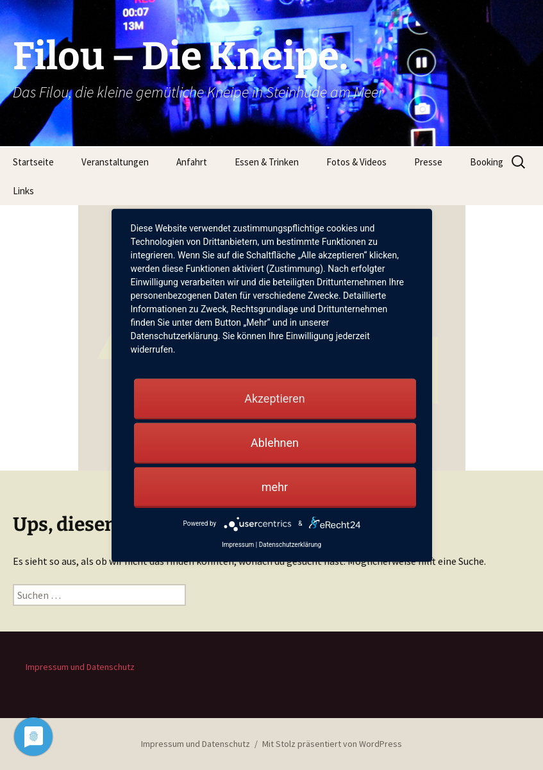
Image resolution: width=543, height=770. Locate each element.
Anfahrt (191, 162)
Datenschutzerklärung (290, 544)
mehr (275, 486)
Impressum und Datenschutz (80, 667)
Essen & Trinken (267, 162)
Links (23, 191)
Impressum (238, 544)
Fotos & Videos (356, 162)
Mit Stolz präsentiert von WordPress (332, 743)
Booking (486, 162)
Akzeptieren (274, 398)
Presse (428, 162)
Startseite (33, 162)
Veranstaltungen (115, 162)
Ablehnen (275, 442)
